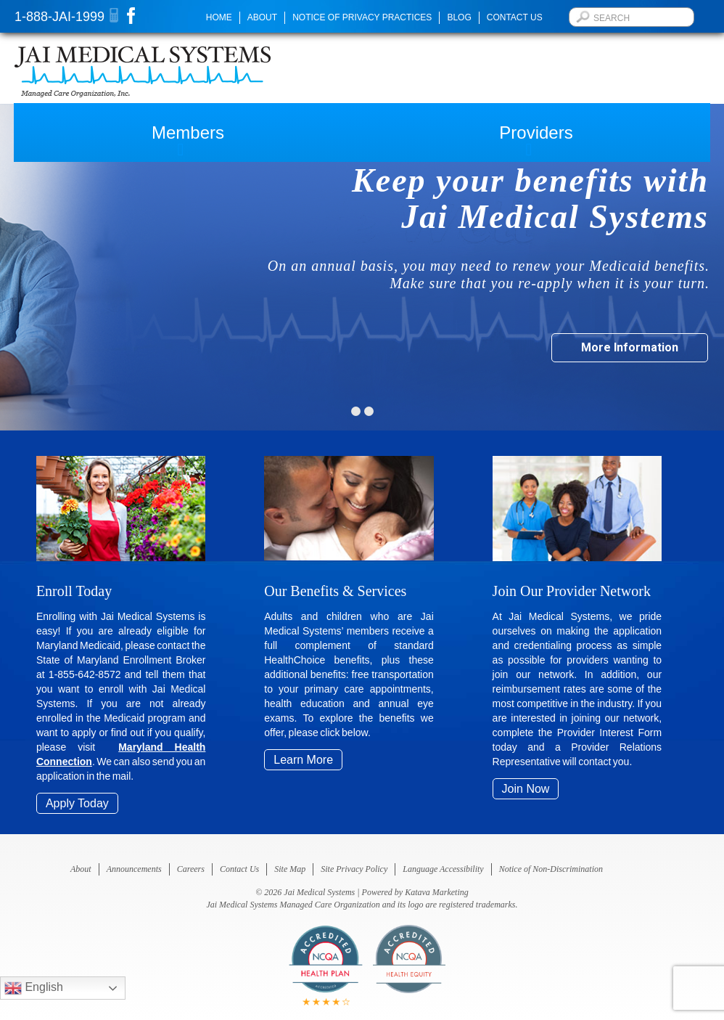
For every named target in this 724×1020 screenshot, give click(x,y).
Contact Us (515, 17)
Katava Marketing (437, 892)
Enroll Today (74, 591)
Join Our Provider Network (572, 591)
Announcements (134, 869)
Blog (459, 17)
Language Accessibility (443, 869)
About (262, 17)
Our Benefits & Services (335, 591)
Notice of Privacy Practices (362, 17)
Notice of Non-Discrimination (551, 869)
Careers (191, 869)
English (33, 988)
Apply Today (77, 803)
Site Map (289, 869)
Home (219, 17)
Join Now (526, 789)
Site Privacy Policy (354, 869)
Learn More (303, 760)
